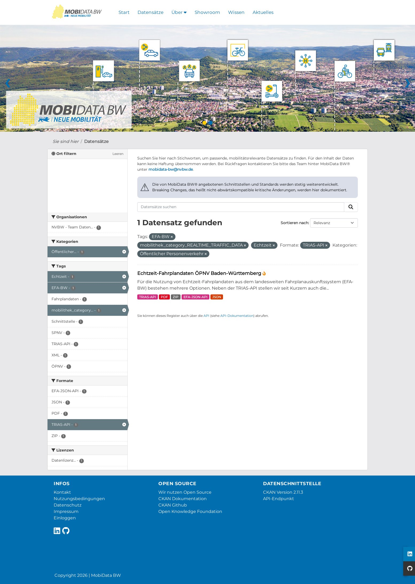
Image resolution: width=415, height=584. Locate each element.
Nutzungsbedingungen (79, 498)
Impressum (66, 511)
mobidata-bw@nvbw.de (170, 169)
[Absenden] (351, 207)
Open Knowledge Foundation (190, 511)
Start (124, 12)
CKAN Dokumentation (182, 498)
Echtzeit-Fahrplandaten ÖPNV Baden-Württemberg (200, 273)
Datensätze (150, 12)
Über (179, 12)
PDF (164, 297)
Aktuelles (263, 12)
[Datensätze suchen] (240, 207)
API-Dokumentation (236, 316)
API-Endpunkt (278, 498)
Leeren (117, 154)
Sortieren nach (294, 222)
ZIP (175, 297)
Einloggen (65, 517)
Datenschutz (67, 505)
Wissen (236, 12)
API (206, 316)
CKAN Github (172, 505)
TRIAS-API (147, 297)
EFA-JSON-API (195, 297)
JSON (216, 297)
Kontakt (62, 492)
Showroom (207, 12)
